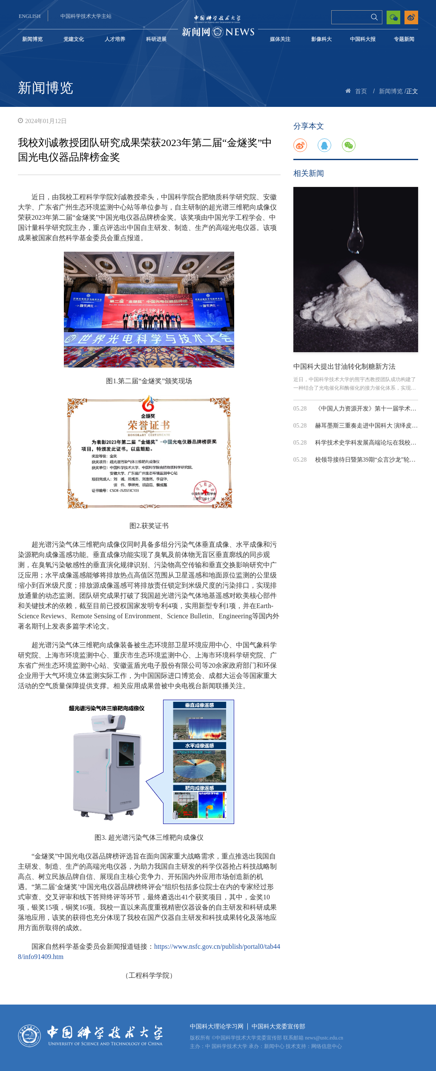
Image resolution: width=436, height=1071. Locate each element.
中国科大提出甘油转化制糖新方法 (344, 366)
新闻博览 (32, 39)
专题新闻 (404, 39)
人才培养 (115, 39)
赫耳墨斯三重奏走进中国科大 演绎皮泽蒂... (371, 425)
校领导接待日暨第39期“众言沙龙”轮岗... (367, 460)
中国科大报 (363, 39)
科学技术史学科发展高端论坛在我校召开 (368, 442)
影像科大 (321, 39)
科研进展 (156, 39)
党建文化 (73, 39)
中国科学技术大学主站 (86, 16)
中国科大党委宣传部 (278, 1026)
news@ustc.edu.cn (324, 1038)
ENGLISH (29, 16)
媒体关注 (280, 39)
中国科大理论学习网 (217, 1026)
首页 (361, 91)
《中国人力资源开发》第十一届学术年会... (371, 408)
